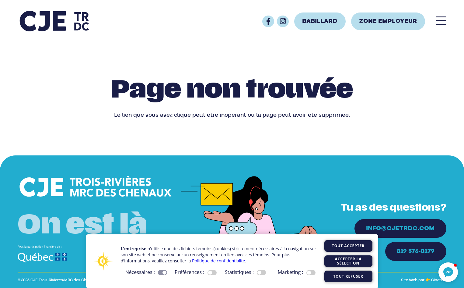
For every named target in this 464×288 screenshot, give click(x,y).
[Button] (268, 21)
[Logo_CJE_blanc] (95, 187)
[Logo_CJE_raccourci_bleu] (54, 21)
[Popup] (441, 21)
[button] (448, 272)
